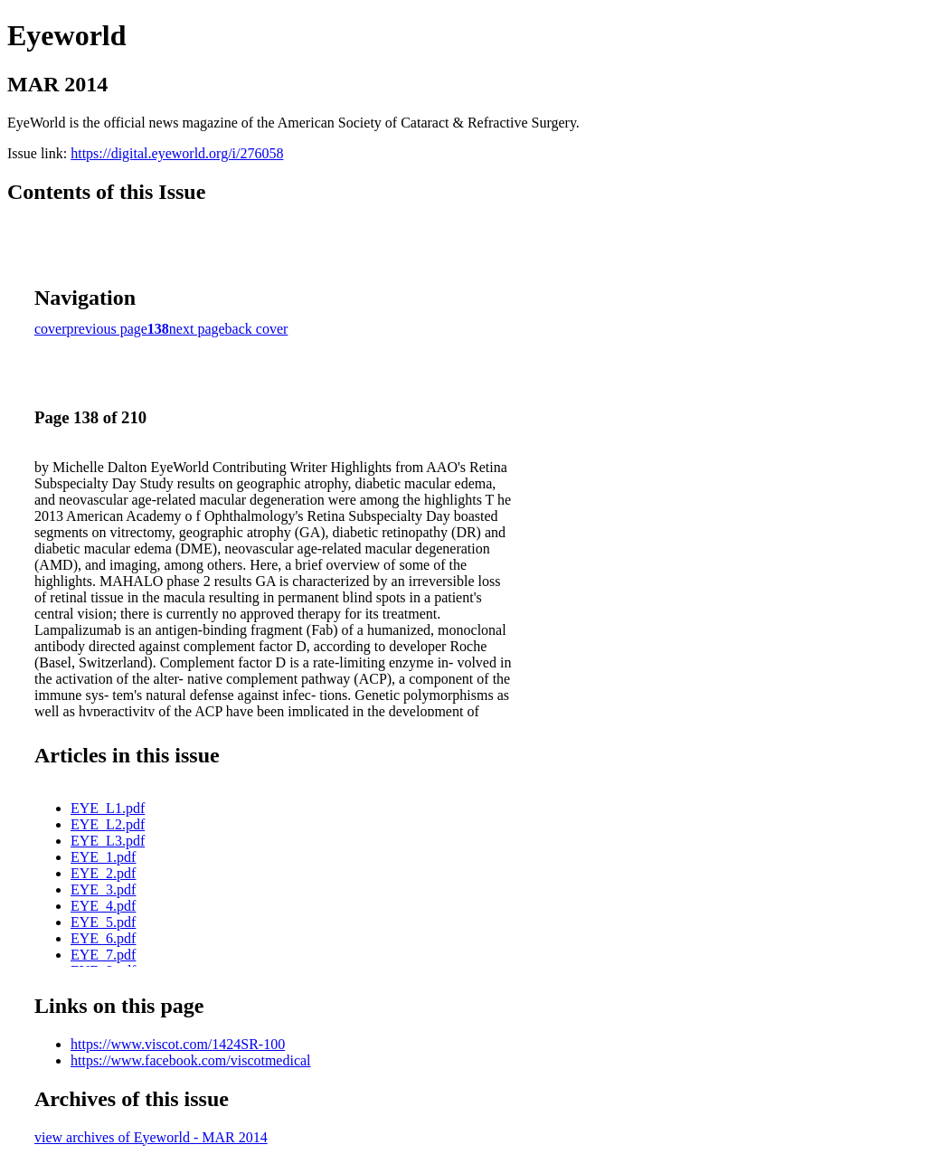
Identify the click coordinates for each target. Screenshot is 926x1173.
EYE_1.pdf (103, 857)
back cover (256, 328)
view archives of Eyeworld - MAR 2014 (151, 1137)
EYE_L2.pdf (108, 824)
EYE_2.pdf (103, 873)
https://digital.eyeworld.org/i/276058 (177, 153)
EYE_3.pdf (103, 889)
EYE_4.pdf (103, 905)
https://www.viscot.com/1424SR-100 (178, 1044)
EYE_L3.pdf (108, 840)
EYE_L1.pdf (108, 808)
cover (50, 328)
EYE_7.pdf (103, 954)
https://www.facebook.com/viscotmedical (191, 1060)
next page (197, 328)
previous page (107, 328)
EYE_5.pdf (103, 922)
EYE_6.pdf (103, 938)
